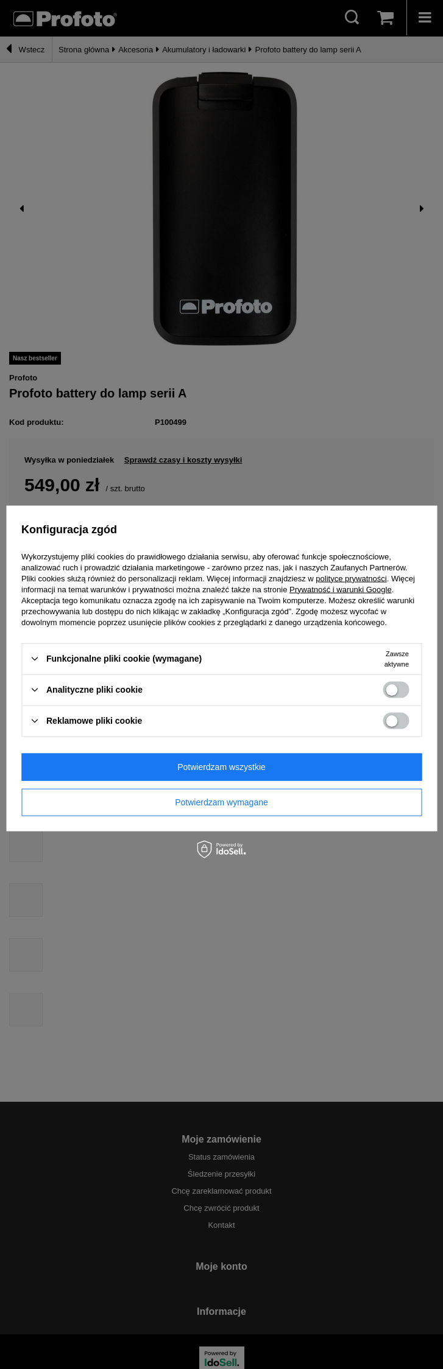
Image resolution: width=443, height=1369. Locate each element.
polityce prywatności (351, 578)
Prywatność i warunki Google (340, 588)
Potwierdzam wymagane (221, 802)
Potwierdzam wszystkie (221, 767)
